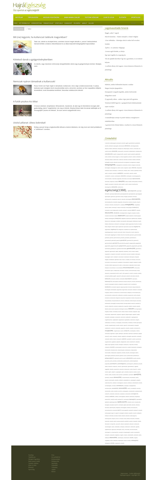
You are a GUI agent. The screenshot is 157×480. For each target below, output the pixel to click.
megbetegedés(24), (134, 317)
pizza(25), (135, 358)
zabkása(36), (115, 440)
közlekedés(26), (108, 303)
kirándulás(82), (114, 289)
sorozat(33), (114, 374)
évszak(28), (107, 215)
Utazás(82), (135, 421)
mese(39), (118, 325)
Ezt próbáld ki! (24, 23)
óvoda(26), (129, 347)
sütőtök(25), (121, 380)
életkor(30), (124, 199)
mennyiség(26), (119, 322)
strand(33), (112, 377)
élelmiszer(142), (108, 199)
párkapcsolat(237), (110, 358)
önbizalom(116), (114, 350)
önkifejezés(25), (114, 352)
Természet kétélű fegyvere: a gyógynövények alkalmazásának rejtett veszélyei (123, 104)
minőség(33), (136, 325)
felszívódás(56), (124, 221)
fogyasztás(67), (108, 229)
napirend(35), (125, 333)
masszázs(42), (117, 317)
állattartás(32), (115, 148)
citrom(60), (110, 173)
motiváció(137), (137, 328)
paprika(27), (122, 355)
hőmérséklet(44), (126, 262)
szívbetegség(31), (125, 391)
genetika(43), (107, 237)
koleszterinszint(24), (123, 292)
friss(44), (133, 232)
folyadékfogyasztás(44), (109, 232)
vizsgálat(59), (107, 440)
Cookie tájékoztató (134, 473)
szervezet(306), (123, 388)
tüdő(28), (128, 418)
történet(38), (111, 415)
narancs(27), (107, 336)
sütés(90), (117, 380)
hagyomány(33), (112, 251)
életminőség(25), (129, 199)
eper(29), (106, 207)
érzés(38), (120, 210)
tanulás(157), (121, 399)
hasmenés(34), (123, 254)
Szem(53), (140, 382)
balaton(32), (121, 159)
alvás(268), (115, 151)
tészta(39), (140, 410)
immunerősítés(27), (112, 267)
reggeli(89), (107, 369)
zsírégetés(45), (117, 443)
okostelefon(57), (132, 341)
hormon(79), (138, 259)
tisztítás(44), (126, 413)
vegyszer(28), (113, 429)
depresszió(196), (136, 178)
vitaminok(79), (127, 437)
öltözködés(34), (134, 347)
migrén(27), (126, 325)
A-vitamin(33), (107, 143)
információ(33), (108, 270)
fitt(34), (106, 226)
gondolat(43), (127, 237)
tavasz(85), (112, 404)
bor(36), (122, 167)
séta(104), (131, 372)
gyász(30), (118, 240)
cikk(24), (140, 170)
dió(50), (126, 181)
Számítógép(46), (120, 382)
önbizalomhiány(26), (121, 350)
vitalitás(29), (107, 437)
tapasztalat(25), (139, 399)
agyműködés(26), (132, 143)
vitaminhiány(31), (121, 437)
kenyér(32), (107, 284)
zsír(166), (112, 443)
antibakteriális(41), (132, 151)
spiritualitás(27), (126, 374)
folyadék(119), (127, 229)
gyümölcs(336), (131, 248)
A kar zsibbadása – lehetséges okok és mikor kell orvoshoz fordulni (122, 42)
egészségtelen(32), (132, 193)
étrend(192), (117, 213)
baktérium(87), (116, 159)
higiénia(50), (117, 259)
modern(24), (113, 328)
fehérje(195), (118, 218)
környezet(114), (138, 298)
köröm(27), (123, 300)
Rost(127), (135, 369)
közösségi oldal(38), (127, 303)
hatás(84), (133, 254)
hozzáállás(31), (120, 262)
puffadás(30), (135, 363)
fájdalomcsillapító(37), (130, 215)
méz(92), (121, 325)
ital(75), (117, 273)
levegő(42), (107, 311)
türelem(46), (107, 421)
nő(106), (111, 339)
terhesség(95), (124, 407)
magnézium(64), (114, 314)
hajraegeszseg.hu (125, 475)
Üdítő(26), (139, 421)
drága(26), (107, 184)
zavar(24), (125, 440)
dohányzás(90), (135, 181)
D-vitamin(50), (114, 178)
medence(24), (123, 317)
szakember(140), (108, 382)
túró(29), (125, 418)
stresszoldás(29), (133, 377)
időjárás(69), (131, 265)
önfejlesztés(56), (134, 350)
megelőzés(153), (109, 319)
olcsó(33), (117, 344)
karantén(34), (120, 281)
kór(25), (135, 295)
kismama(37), (130, 289)
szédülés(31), (129, 382)
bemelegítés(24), (127, 162)
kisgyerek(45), (119, 289)
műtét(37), (138, 330)
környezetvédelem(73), (116, 300)
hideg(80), (107, 259)
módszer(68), (118, 328)
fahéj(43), (116, 215)
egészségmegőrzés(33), (124, 193)
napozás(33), (130, 333)
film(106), (136, 224)
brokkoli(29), (107, 170)
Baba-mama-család (72, 17)
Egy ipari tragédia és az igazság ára (115, 55)
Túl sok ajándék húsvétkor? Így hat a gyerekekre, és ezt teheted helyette (123, 60)
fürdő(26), (119, 234)
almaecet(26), (136, 148)
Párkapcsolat (48, 23)
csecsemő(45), (126, 173)
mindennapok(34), (131, 325)
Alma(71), (132, 148)
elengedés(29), (115, 199)
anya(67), (115, 154)
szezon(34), (139, 388)
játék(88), (111, 276)
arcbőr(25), (110, 156)
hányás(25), (113, 254)
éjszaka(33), (130, 196)
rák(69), (106, 366)
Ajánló (84, 23)
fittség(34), (109, 226)
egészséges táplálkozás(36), (115, 193)
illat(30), (138, 265)
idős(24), (135, 265)
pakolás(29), (113, 355)
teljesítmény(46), (113, 407)
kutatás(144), (121, 306)
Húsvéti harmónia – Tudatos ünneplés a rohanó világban (121, 37)
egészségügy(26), (139, 193)
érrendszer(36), (123, 207)
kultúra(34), (116, 306)
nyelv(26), (134, 339)
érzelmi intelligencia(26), (114, 210)
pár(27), (125, 355)
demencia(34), (129, 178)
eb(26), (120, 184)
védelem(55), (133, 426)
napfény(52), (121, 333)
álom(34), (110, 151)
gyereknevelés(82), (109, 243)
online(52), (136, 344)
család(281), (120, 173)
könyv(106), (122, 298)
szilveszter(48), (108, 391)
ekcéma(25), (134, 196)
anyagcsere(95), (120, 154)
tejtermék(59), (129, 404)
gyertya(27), (127, 243)
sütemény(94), (112, 380)
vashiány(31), (122, 426)
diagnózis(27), (112, 181)
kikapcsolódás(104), (136, 287)
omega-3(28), (131, 344)
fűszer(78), (123, 234)
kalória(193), (108, 278)
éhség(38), (126, 196)
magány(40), (135, 311)
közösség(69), (113, 303)
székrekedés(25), (135, 382)
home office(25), (133, 259)
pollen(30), (139, 358)
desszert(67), (107, 181)
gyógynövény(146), (115, 245)
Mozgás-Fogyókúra (51, 17)
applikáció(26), (137, 154)
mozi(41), (122, 330)
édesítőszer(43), (135, 184)
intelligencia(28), (117, 270)
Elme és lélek (109, 17)
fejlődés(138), (134, 218)
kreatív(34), (133, 303)
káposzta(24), (135, 278)
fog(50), (116, 226)
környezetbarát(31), (108, 300)
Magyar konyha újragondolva (113, 88)
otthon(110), (124, 347)
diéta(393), (121, 181)
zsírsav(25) (122, 443)
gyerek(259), (123, 240)
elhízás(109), (125, 202)
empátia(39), (122, 204)
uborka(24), (112, 421)
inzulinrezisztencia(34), (133, 270)
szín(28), (112, 391)
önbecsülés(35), (108, 350)
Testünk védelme (92, 17)
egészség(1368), (116, 190)
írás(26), (138, 270)
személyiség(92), (108, 385)
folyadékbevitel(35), (133, 229)
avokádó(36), (138, 156)
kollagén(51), (129, 292)
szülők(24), (117, 396)
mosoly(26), (132, 328)
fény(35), (139, 221)
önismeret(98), (108, 352)
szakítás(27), (114, 382)
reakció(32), (110, 366)
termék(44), (129, 407)
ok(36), (128, 341)
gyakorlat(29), (114, 240)
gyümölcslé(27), (138, 248)
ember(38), (111, 204)
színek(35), (116, 391)
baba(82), (111, 159)
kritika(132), (111, 306)
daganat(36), (119, 178)
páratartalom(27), (136, 355)
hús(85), (139, 262)
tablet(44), (128, 396)
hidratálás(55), (112, 259)
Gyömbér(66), (107, 248)
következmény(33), (133, 300)
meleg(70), (137, 319)
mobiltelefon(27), (108, 328)
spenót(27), (121, 374)
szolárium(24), (117, 393)
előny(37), (138, 202)
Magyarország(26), (129, 314)
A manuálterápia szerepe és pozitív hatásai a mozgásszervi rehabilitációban (122, 119)
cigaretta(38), (136, 170)
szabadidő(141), (126, 380)
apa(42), (129, 154)
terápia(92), (118, 407)
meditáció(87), (128, 317)
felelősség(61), (113, 221)
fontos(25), (116, 232)
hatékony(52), (137, 254)
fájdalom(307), (122, 215)
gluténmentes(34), (117, 237)
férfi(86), (107, 224)
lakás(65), (138, 306)
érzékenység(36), (129, 207)
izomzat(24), (135, 273)
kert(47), (129, 284)
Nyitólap (19, 17)
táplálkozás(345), (122, 402)
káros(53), (125, 281)
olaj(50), (106, 344)
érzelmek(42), (107, 210)
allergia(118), (121, 148)
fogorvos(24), (131, 226)
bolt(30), (119, 167)
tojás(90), (131, 413)
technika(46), (121, 404)
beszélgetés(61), (133, 162)
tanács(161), (108, 399)
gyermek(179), (116, 243)
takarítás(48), (132, 396)
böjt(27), (130, 167)
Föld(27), (124, 232)
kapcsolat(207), (129, 278)
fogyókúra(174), (114, 229)
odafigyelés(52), (124, 341)
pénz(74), (121, 358)
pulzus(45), (140, 363)
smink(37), (107, 374)
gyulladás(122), (113, 248)
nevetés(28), (107, 339)
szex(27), (129, 388)
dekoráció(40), (124, 178)
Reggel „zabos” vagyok (112, 33)
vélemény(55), (119, 429)
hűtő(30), (110, 265)
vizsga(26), (136, 437)
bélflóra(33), (116, 162)
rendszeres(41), (127, 369)
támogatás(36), (137, 396)
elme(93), (130, 202)
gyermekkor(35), (122, 243)
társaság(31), (107, 404)
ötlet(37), (137, 352)
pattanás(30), (116, 358)
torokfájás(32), (139, 413)
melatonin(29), (132, 319)
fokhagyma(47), (121, 229)
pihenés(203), (129, 358)
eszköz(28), (129, 210)
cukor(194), (123, 176)
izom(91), (131, 273)
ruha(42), (139, 369)
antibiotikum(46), (139, 151)
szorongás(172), (134, 393)
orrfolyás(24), (107, 347)
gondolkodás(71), (133, 237)
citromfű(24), (114, 173)
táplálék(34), (107, 402)
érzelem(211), (135, 207)
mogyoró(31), (123, 328)
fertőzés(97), (117, 224)
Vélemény (77, 23)
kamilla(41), (118, 278)
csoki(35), (135, 173)
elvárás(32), (107, 204)
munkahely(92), (133, 330)
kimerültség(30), (108, 289)
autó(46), (134, 156)
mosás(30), (127, 328)
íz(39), (124, 273)
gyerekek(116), (130, 240)
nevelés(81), (139, 336)
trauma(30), (116, 415)
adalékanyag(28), (113, 143)
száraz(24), (125, 382)
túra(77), (117, 418)
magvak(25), (119, 314)
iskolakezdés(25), (113, 273)
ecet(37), (126, 184)
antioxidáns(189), (109, 154)
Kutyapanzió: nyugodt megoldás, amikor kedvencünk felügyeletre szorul (121, 93)
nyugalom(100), (108, 341)
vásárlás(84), (117, 426)
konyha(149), (131, 295)
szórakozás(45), (128, 393)
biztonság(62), (108, 167)
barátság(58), (107, 162)
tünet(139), (132, 418)
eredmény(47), (114, 207)
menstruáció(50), (125, 322)
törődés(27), (107, 415)
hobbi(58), (128, 259)
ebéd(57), (123, 184)
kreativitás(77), (138, 303)
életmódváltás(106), (109, 202)
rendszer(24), (121, 369)
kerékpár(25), (120, 284)
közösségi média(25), (120, 303)
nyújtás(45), (118, 341)
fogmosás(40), (126, 226)
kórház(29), (138, 295)
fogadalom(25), (121, 226)
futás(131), (137, 232)
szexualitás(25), (134, 388)
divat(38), (130, 181)
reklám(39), (112, 369)
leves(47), (120, 311)
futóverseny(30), (108, 234)
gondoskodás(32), (108, 240)
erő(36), (118, 207)
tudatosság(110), (133, 415)
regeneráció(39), (125, 366)
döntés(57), (140, 181)
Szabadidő (68, 23)
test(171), (119, 410)
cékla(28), (126, 170)
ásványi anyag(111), (116, 156)
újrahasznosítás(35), (120, 421)
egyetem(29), (113, 196)
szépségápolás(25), (132, 385)
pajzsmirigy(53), (108, 355)
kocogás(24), (107, 292)
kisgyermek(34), (125, 289)
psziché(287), (113, 363)
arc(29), (106, 156)
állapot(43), (107, 148)
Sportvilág (135, 17)
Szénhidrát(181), (120, 385)
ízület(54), (140, 273)
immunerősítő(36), (119, 267)
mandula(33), (107, 317)
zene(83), (129, 440)
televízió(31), (107, 407)
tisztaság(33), (121, 413)
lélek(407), (131, 309)
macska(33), (130, 311)
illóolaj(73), (107, 267)
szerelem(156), (108, 388)
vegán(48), (137, 426)
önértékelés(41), (128, 350)
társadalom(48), (138, 402)
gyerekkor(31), (135, 240)
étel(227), (134, 210)
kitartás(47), (135, 289)
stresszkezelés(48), (126, 377)
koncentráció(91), (108, 295)
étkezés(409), (109, 213)
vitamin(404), (113, 437)
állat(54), (111, 148)
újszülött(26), (126, 421)
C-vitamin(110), (120, 170)
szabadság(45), (133, 380)
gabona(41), (132, 234)
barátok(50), (138, 159)
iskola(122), (107, 273)
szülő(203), (112, 396)
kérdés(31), (116, 284)
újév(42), (115, 421)
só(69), (110, 374)
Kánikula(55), (122, 278)
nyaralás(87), (129, 339)
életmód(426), (136, 199)
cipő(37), (106, 173)
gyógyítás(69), (138, 243)
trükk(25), (120, 415)
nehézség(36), (129, 336)
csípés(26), (131, 173)
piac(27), (124, 358)
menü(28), (107, 325)
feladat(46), (139, 218)
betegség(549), (110, 165)
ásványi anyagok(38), (124, 156)
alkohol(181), (127, 145)
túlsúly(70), (113, 418)
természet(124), (134, 407)
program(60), (107, 363)
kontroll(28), (125, 295)
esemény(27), (124, 210)
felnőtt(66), (118, 221)
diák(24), (116, 181)
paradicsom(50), (130, 355)
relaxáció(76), (116, 369)
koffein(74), (112, 292)
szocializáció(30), (132, 391)
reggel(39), (136, 366)
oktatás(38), (138, 341)
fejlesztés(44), (128, 218)
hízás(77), (124, 259)
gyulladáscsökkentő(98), (122, 248)
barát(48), (134, 159)
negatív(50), (124, 336)
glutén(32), (112, 237)
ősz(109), (128, 352)
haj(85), (117, 251)
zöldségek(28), (107, 443)
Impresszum (124, 473)
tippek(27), (117, 413)
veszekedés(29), (137, 432)
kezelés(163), (108, 287)
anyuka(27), (126, 154)
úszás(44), (131, 421)
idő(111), (121, 265)
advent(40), (123, 143)
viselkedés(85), (131, 435)
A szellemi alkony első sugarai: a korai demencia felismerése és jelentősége (124, 68)
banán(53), (130, 159)
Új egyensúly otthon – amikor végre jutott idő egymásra (121, 99)
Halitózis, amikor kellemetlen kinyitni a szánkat (119, 84)
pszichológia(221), (122, 363)
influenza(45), (137, 267)
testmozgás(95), (125, 410)
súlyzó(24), (107, 380)
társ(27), (133, 402)
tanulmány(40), (126, 399)
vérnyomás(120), (114, 432)
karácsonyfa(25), (115, 281)
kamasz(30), (113, 278)
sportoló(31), (107, 377)
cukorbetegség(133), (136, 176)
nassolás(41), (115, 336)
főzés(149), (128, 232)
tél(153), (134, 404)
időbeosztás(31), (126, 265)
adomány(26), (118, 143)
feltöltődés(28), (135, 221)
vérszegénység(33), (126, 432)
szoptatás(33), (122, 393)
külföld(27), (131, 306)
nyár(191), (124, 339)
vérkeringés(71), (108, 432)
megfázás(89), (115, 319)
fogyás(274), (137, 226)
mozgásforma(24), (117, 330)
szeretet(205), (115, 388)
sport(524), (137, 374)
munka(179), (127, 330)
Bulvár (91, 23)
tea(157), (116, 404)
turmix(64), (121, 418)
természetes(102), (108, 410)
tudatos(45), (127, 415)
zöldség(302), (134, 440)
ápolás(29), (133, 154)
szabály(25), (138, 380)
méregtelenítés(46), (112, 325)
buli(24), (110, 170)
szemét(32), (114, 385)
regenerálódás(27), (131, 366)
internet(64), (122, 270)
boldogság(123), (113, 167)
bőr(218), (134, 167)
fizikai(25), (113, 226)
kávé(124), (129, 281)
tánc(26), (116, 399)
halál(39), (137, 251)
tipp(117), (113, 413)
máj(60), (138, 314)
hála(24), (133, 251)
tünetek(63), (137, 418)
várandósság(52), (108, 426)
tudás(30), (123, 415)
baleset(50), (126, 159)
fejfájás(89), (123, 218)
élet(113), (120, 199)
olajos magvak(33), (111, 344)
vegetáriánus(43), (108, 429)
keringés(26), (125, 284)
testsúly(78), (131, 410)
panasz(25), (117, 355)
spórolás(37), (131, 374)
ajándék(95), (137, 143)
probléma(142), (126, 361)
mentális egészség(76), (137, 322)
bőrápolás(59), (139, 167)
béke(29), (112, 162)
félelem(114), (108, 221)
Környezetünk (37, 23)
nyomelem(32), (138, 339)
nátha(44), (120, 336)
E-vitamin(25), (116, 184)
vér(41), (123, 429)
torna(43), (135, 413)
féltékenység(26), (130, 221)
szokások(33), (112, 393)
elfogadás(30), (120, 202)
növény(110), (119, 339)
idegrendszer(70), (115, 265)
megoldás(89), (127, 319)
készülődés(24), (134, 284)
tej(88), (124, 404)
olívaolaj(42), (121, 344)
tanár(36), (112, 399)
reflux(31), (120, 366)
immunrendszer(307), (129, 267)
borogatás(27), (126, 167)
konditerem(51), (115, 295)
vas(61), (113, 426)
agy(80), (127, 143)
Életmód (122, 17)
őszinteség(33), (132, 352)
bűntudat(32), (114, 170)
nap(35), (117, 333)
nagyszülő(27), (112, 333)
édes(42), (130, 184)
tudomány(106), (108, 418)
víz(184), (132, 437)
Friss (16, 23)
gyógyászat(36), (133, 243)
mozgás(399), (109, 330)
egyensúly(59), (108, 196)
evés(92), (138, 213)
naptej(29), (140, 333)
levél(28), (111, 311)
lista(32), (123, 311)
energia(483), (130, 204)
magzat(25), (134, 314)
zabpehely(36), (121, 440)
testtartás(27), (135, 410)
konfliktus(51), (120, 295)
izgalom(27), (127, 273)
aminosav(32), (126, 151)
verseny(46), (120, 432)
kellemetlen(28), (138, 281)
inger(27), (112, 270)
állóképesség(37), (127, 148)
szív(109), (120, 391)
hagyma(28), (107, 251)
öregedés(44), (119, 352)
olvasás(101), (126, 344)
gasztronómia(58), (137, 234)
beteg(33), (138, 162)
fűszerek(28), (127, 234)
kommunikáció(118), (136, 292)
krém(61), (107, 306)
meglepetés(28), (121, 319)
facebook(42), (111, 215)
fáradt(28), (107, 218)
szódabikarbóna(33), (138, 391)
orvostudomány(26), (118, 347)
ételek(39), (138, 210)
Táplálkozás (33, 17)
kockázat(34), (139, 289)
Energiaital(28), (137, 204)
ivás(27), (121, 273)
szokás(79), (107, 393)
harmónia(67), (118, 254)
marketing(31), (112, 317)
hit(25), (120, 259)
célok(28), (132, 170)
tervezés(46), (114, 410)
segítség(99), (118, 372)
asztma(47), (130, 156)
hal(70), (130, 251)
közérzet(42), (139, 300)
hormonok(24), (107, 262)
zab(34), (111, 440)
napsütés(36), (135, 333)
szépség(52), (126, 385)
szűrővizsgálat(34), (122, 396)
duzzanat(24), (111, 184)
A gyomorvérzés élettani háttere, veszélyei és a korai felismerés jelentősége (123, 126)
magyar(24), (123, 314)
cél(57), (128, 170)
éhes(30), (122, 196)
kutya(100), (126, 306)
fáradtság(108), (112, 218)
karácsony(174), (109, 281)
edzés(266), (114, 187)
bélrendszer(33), (121, 162)
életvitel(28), (115, 202)
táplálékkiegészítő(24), (114, 402)
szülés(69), (107, 396)
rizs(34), (131, 369)
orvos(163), (112, 347)
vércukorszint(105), (133, 429)
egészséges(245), (132, 190)
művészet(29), (107, 333)
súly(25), (137, 377)
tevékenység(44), (108, 413)
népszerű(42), (134, 336)
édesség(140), (108, 187)
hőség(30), (131, 262)
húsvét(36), (107, 265)
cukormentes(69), (108, 178)
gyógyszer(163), (123, 245)
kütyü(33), (135, 306)
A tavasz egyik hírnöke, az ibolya (115, 51)
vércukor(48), (127, 429)
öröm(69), (124, 352)
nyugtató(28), (113, 341)
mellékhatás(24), (108, 322)
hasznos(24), (128, 254)
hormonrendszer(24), (114, 262)
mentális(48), (130, 322)
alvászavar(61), (121, 151)
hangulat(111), (108, 254)
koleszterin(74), (117, 292)
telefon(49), (138, 404)
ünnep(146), (113, 424)
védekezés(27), (128, 426)
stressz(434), (118, 377)
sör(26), (117, 374)
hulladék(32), (135, 262)
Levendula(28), (115, 311)
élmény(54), (134, 202)
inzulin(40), (127, 270)
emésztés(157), (117, 204)
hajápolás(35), (121, 251)
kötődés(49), (127, 300)
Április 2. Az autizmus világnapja (115, 48)
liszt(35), (126, 311)
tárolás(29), (130, 402)
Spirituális (59, 23)
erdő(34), (110, 207)
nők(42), (114, 339)
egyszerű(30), (117, 196)
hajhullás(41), (126, 251)
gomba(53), (122, 237)
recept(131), (115, 366)
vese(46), (132, 432)
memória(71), (113, 322)
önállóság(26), (139, 347)
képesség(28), (111, 284)
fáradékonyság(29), (137, 215)
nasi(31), (111, 336)
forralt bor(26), (120, 232)
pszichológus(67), (130, 363)
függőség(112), (114, 234)
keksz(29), (134, 281)
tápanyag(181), (133, 399)
